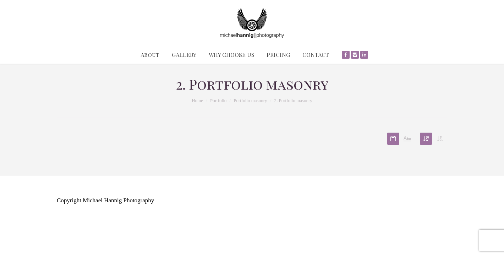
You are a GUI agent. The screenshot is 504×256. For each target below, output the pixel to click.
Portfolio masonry (250, 100)
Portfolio (218, 100)
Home (197, 100)
